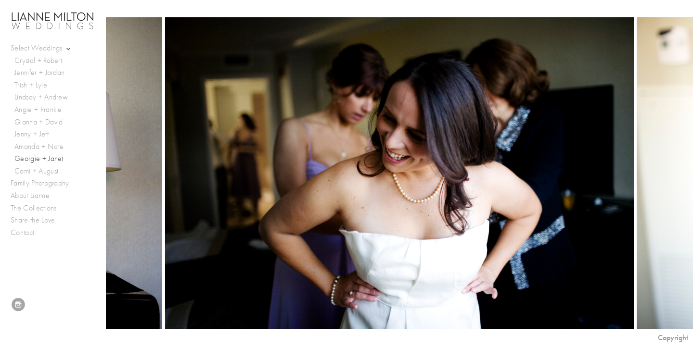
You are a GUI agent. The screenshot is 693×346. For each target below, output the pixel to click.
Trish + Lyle (30, 85)
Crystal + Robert (38, 60)
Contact (22, 232)
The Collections (34, 208)
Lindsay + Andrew (41, 97)
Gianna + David (38, 122)
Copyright (673, 337)
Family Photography (40, 183)
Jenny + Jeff (31, 134)
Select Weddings (41, 48)
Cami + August (36, 171)
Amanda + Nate (39, 146)
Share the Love (33, 220)
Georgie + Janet (39, 158)
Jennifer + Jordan (39, 72)
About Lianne (30, 195)
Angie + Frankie (38, 109)
